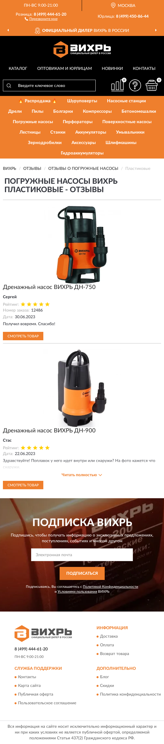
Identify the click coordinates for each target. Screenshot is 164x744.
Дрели (15, 111)
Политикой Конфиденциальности (110, 586)
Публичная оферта (35, 694)
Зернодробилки (45, 143)
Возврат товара (114, 654)
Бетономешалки (139, 111)
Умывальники (130, 132)
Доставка (109, 636)
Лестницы (29, 132)
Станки (57, 132)
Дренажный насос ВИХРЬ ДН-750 (49, 287)
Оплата (107, 645)
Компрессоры (97, 111)
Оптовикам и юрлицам (64, 69)
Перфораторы (77, 122)
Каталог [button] (18, 69)
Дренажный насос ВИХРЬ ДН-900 (49, 431)
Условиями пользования (77, 591)
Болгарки (63, 111)
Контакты (144, 69)
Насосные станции (126, 101)
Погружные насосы (33, 122)
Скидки (107, 686)
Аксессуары (84, 143)
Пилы (37, 111)
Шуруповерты (82, 101)
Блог (104, 677)
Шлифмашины (121, 143)
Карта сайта (29, 686)
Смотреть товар (23, 336)
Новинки (112, 69)
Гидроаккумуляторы (82, 153)
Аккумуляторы (90, 132)
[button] (41, 18)
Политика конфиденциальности (130, 694)
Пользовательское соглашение (47, 703)
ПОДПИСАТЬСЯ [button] (82, 574)
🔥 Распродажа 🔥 (37, 101)
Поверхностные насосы (126, 122)
